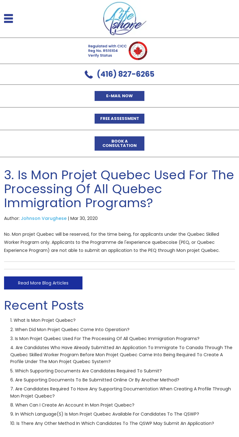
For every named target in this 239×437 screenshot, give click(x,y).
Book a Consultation (119, 143)
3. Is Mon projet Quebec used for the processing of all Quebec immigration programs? (104, 338)
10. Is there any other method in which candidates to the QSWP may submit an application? (112, 423)
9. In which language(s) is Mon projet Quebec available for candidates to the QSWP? (104, 414)
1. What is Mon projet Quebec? (43, 320)
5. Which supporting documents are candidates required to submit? (86, 371)
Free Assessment (119, 118)
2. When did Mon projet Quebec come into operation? (69, 329)
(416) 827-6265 (125, 74)
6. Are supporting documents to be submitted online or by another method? (94, 380)
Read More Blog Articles (43, 283)
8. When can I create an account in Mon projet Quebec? (72, 405)
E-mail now (119, 96)
